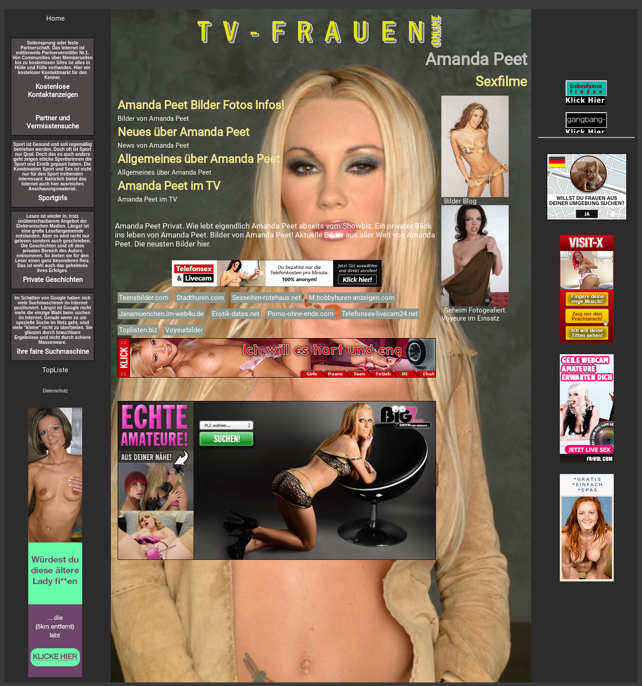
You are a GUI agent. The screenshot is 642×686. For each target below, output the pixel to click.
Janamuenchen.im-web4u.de (161, 314)
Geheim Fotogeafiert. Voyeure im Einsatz (474, 314)
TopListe (55, 370)
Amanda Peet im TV (147, 199)
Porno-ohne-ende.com (301, 314)
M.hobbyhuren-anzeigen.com (352, 298)
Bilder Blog (460, 201)
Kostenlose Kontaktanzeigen (53, 91)
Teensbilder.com (143, 298)
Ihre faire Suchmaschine (53, 351)
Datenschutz (55, 390)
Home (55, 18)
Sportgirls (52, 198)
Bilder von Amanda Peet (153, 118)
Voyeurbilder (184, 330)
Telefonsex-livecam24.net (380, 314)
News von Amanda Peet (153, 145)
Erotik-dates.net (235, 314)
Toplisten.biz (138, 330)
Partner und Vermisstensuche (52, 122)
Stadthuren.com (200, 298)
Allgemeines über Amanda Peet (164, 172)
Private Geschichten (53, 280)
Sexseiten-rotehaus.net (266, 298)
